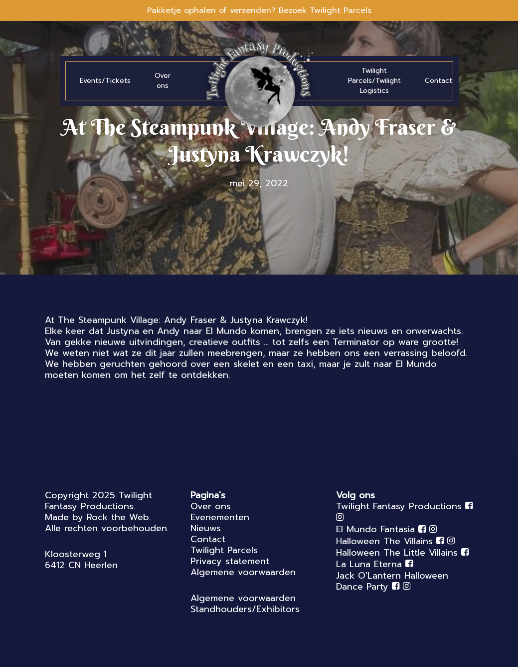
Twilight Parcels (224, 550)
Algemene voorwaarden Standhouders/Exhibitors (245, 603)
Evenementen (219, 517)
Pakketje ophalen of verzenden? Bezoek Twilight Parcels (259, 10)
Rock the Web (118, 517)
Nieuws (205, 528)
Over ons (210, 506)
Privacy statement (229, 561)
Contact (207, 539)
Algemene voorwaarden (243, 572)
